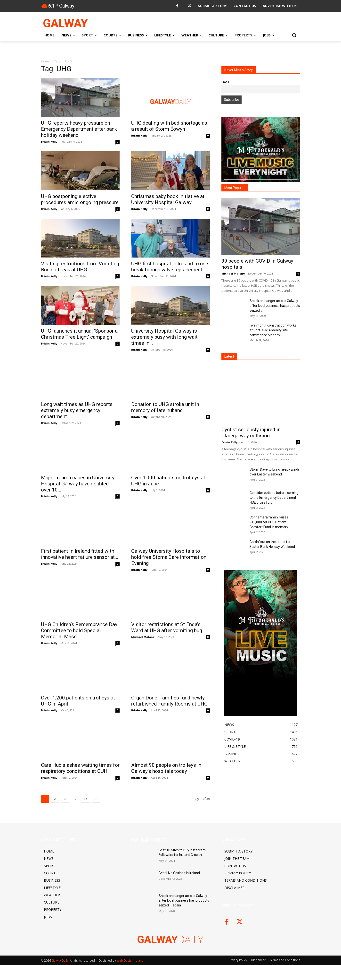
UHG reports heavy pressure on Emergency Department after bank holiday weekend (79, 129)
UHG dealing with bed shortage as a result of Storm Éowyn (169, 126)
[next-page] (96, 799)
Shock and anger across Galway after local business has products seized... (275, 305)
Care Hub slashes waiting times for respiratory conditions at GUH (80, 768)
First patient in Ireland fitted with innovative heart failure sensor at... (79, 554)
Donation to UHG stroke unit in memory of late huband (165, 407)
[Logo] (80, 23)
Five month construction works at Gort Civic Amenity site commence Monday (273, 330)
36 (85, 799)
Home (45, 61)
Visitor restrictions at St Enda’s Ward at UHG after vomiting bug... (168, 627)
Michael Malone (142, 637)
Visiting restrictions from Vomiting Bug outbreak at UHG (80, 267)
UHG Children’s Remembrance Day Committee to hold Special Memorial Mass (79, 630)
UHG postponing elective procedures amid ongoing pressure (80, 199)
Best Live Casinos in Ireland (179, 873)
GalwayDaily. (61, 960)
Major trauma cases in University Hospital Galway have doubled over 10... (77, 484)
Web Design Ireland (130, 960)
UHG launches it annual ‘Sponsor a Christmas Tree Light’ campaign (79, 334)
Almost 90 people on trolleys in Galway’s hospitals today (166, 768)
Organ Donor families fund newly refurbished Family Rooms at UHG (169, 701)
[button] (294, 35)
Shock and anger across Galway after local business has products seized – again (184, 900)
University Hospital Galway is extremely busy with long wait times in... (164, 337)
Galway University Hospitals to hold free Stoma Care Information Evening (168, 557)
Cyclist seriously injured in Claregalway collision (251, 433)
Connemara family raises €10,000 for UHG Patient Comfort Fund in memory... (270, 522)
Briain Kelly (49, 141)
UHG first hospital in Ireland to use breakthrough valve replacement (169, 267)
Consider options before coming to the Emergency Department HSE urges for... (274, 497)
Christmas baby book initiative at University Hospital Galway (167, 199)
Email (225, 82)
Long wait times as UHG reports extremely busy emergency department (77, 410)
